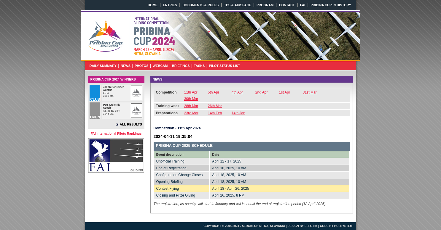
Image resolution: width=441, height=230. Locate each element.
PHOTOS (141, 65)
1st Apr (284, 92)
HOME (152, 5)
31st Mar (310, 92)
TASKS (199, 65)
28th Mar (191, 106)
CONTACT (287, 5)
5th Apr (213, 92)
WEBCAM (160, 65)
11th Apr (191, 92)
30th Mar (191, 99)
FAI (302, 5)
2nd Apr (261, 92)
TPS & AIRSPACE (237, 5)
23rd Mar (191, 113)
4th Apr (237, 92)
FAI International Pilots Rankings (116, 133)
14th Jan (238, 113)
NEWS (125, 65)
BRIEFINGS (181, 65)
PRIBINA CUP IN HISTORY (331, 5)
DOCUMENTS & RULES (200, 5)
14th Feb (215, 113)
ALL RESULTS (131, 124)
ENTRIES (170, 5)
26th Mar (215, 106)
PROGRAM (265, 5)
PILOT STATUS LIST (224, 65)
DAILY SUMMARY (103, 65)
